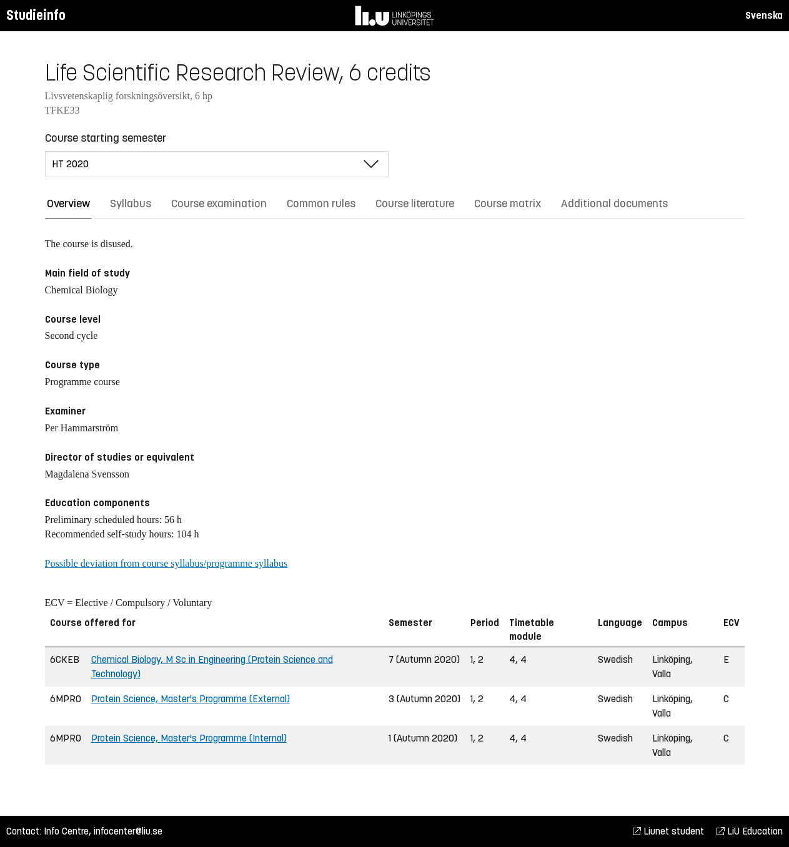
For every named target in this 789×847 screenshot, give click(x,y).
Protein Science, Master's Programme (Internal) (189, 738)
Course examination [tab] (219, 203)
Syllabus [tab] (130, 203)
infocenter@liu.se (128, 831)
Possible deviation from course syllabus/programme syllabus (166, 563)
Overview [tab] (68, 203)
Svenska (764, 15)
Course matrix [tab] (507, 203)
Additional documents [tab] (614, 203)
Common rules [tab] (321, 203)
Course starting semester (105, 138)
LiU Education (750, 831)
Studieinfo (36, 15)
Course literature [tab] (414, 203)
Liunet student (668, 831)
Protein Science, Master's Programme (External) (190, 699)
